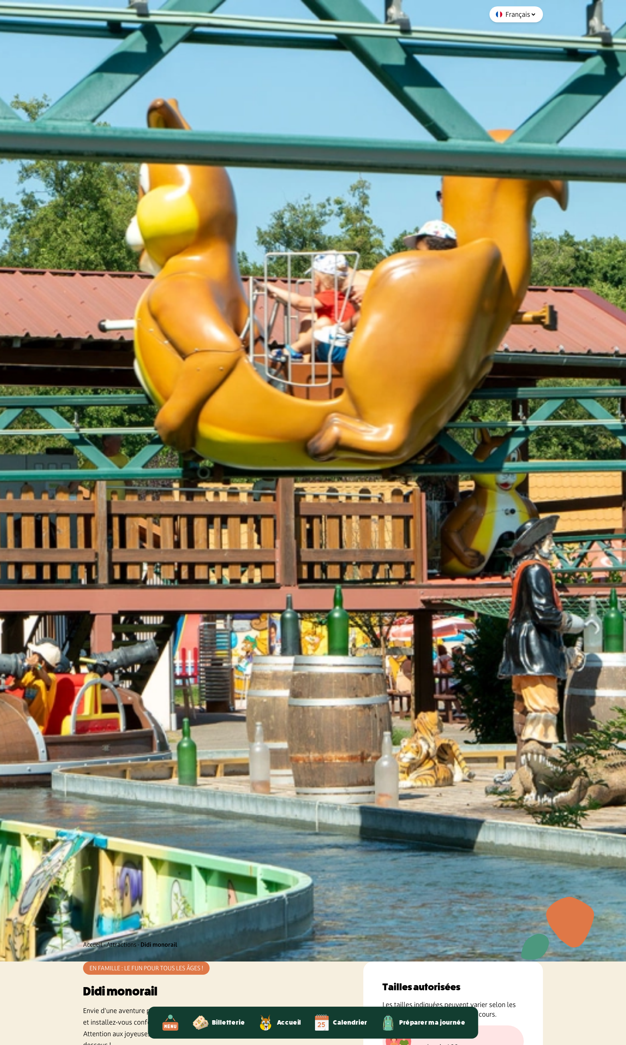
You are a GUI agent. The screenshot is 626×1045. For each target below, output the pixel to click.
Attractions (122, 944)
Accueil (93, 944)
